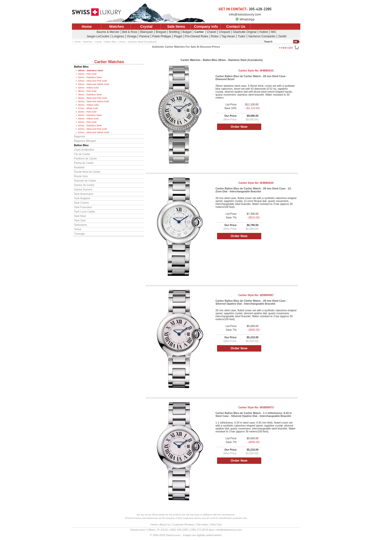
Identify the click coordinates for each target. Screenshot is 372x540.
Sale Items (176, 26)
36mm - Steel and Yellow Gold (93, 101)
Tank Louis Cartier (84, 211)
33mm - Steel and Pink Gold (92, 81)
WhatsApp (244, 19)
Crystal (146, 26)
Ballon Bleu (81, 66)
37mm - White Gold (88, 108)
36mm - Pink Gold (87, 91)
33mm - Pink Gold (87, 74)
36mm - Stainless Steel (90, 94)
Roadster (79, 167)
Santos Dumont (83, 189)
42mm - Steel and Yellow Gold (93, 132)
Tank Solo (80, 220)
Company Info (206, 26)
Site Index (202, 524)
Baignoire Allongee (85, 140)
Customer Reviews (183, 524)
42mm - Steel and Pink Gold (92, 129)
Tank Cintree (81, 202)
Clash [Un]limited (84, 149)
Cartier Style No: (255, 70)
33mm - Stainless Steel (90, 77)
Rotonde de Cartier (85, 180)
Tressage (79, 233)
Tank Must (80, 215)
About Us (164, 524)
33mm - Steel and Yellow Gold (93, 84)
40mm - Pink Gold (87, 112)
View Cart (215, 524)
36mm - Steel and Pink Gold (92, 98)
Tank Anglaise (82, 198)
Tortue (78, 229)
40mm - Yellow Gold (88, 118)
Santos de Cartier (84, 185)
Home (87, 26)
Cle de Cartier (82, 154)
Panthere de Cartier (85, 158)
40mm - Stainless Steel (90, 115)
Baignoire (79, 136)
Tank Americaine (84, 193)
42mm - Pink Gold (87, 122)
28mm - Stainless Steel (90, 70)
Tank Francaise (83, 207)
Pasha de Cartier (84, 162)
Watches (116, 26)
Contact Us (235, 26)
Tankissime (80, 224)
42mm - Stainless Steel (90, 125)
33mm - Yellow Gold (88, 87)
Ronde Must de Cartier (87, 171)
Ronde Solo (81, 176)
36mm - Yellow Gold (88, 105)
